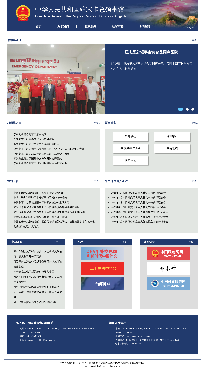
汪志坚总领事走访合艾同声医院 (151, 52)
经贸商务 (117, 26)
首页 (38, 26)
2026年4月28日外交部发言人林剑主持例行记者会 (138, 202)
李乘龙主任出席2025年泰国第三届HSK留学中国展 (41, 153)
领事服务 (90, 26)
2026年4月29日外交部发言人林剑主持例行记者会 (138, 197)
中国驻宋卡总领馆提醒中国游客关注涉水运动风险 (41, 202)
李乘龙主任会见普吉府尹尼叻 (30, 134)
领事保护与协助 (130, 148)
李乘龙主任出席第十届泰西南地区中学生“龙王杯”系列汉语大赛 (49, 148)
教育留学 (145, 26)
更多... (195, 40)
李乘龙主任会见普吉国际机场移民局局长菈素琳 (40, 163)
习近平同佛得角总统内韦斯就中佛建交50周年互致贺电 (38, 279)
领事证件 (172, 136)
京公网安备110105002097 (133, 363)
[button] (180, 109)
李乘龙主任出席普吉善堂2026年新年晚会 (36, 144)
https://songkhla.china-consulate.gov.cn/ (102, 366)
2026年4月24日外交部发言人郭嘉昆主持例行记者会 (139, 212)
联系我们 (130, 160)
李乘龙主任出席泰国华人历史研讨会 (34, 139)
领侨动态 (172, 148)
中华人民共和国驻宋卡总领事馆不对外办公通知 (40, 197)
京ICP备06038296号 (110, 363)
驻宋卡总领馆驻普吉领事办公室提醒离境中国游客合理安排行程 (49, 212)
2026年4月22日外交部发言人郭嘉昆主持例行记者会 (139, 221)
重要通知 (130, 136)
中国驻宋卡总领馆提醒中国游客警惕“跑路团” (39, 192)
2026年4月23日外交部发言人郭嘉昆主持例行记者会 (139, 217)
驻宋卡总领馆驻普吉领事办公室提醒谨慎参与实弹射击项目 (47, 207)
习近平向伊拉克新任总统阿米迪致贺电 (35, 302)
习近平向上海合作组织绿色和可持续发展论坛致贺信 (38, 264)
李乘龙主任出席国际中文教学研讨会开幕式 (38, 158)
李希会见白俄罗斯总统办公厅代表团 (34, 271)
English (190, 27)
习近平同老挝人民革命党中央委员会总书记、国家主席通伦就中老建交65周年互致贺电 (38, 292)
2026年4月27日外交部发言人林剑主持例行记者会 (138, 207)
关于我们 (63, 26)
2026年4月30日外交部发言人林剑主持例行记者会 (138, 192)
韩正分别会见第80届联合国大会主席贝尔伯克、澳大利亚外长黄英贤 (38, 254)
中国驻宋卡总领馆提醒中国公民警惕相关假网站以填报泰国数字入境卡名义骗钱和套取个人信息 (54, 224)
